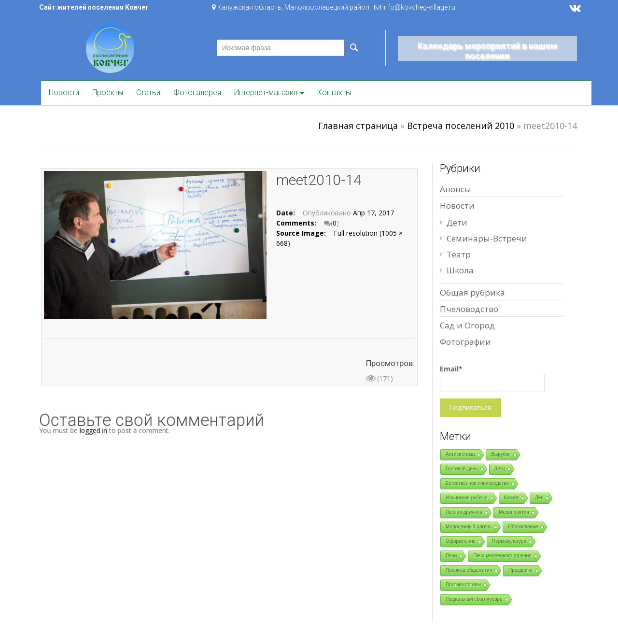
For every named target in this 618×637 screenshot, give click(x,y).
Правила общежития (469, 570)
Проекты (107, 92)
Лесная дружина (464, 512)
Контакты (334, 92)
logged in (102, 430)
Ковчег (511, 497)
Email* (492, 378)
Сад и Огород (467, 325)
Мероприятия (514, 512)
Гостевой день (462, 468)
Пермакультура (509, 541)
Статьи (148, 92)
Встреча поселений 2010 (460, 125)
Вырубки (500, 454)
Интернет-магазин (265, 92)
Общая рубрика (472, 292)
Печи (451, 555)
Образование (523, 526)
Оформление (461, 541)
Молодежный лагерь (469, 526)
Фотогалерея (197, 92)
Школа (460, 270)
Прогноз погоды (463, 584)
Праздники (520, 570)
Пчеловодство (469, 309)
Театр (459, 254)
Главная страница (358, 125)
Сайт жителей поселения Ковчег (94, 7)
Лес (539, 497)
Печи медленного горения (502, 555)
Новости (64, 92)
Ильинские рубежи (467, 497)
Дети (457, 222)
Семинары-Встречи (487, 238)
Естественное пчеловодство (477, 483)
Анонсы (455, 189)
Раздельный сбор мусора (474, 599)
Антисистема (460, 454)
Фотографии (465, 342)
